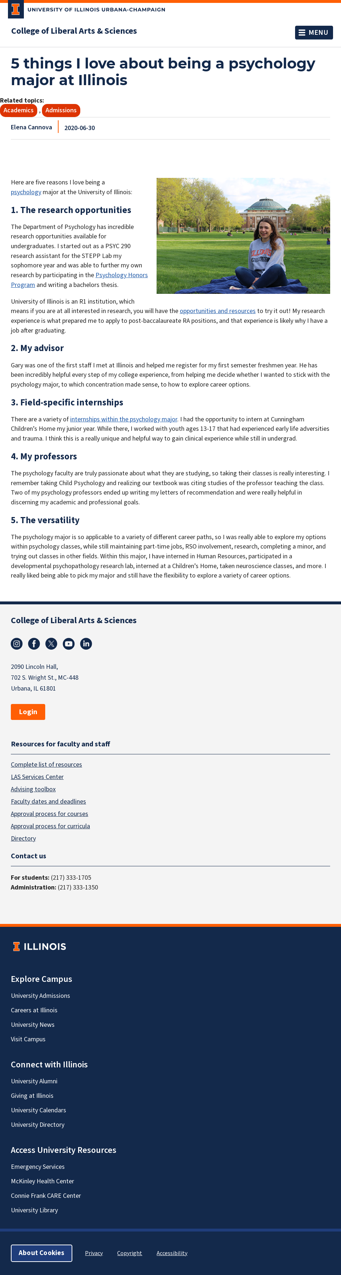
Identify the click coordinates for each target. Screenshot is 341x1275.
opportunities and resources (218, 311)
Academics (19, 110)
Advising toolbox (33, 788)
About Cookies (41, 1253)
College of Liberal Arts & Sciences (74, 31)
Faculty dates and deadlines (48, 801)
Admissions (61, 110)
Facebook (34, 644)
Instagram (17, 644)
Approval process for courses (49, 813)
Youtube (69, 644)
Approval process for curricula (50, 825)
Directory (23, 838)
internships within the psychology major (123, 419)
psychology (26, 192)
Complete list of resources (46, 764)
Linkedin (86, 644)
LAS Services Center (37, 776)
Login (28, 712)
